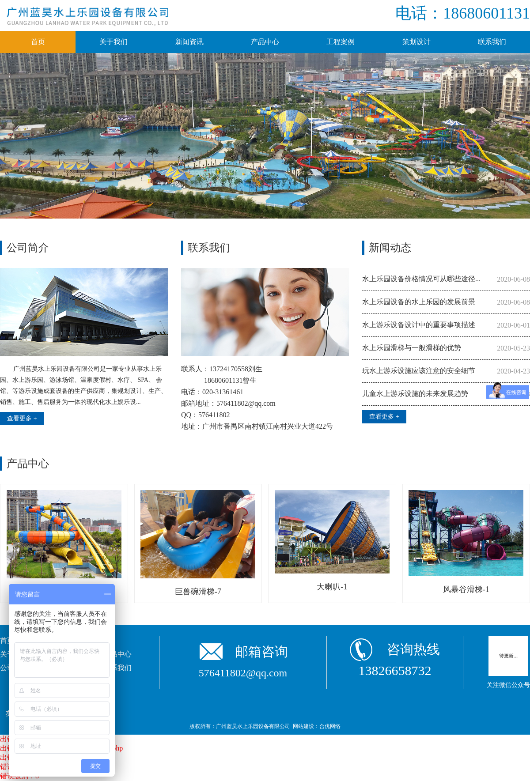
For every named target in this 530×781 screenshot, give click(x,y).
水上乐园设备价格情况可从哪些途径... (421, 279)
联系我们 (492, 41)
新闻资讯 (189, 41)
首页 (38, 41)
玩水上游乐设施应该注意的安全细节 (418, 370)
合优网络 (330, 726)
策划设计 (416, 41)
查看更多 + (22, 418)
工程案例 (340, 41)
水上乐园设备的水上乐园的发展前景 (418, 302)
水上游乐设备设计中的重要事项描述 (418, 324)
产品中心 (265, 41)
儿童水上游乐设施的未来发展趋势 (415, 393)
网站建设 (303, 726)
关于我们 (113, 41)
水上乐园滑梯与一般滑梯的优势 (411, 347)
